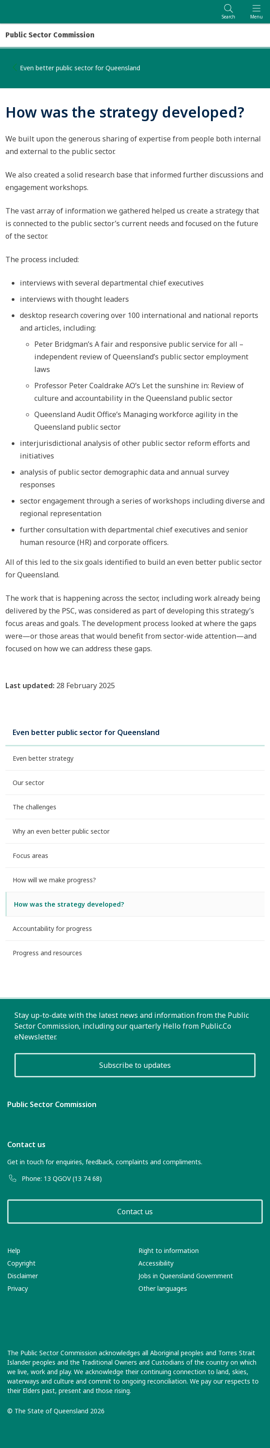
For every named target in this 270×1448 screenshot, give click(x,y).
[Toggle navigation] (256, 11)
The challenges (34, 807)
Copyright (21, 1263)
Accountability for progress (52, 928)
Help (13, 1250)
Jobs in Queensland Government (185, 1275)
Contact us (135, 1212)
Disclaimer (22, 1275)
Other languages (162, 1288)
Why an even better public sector (61, 831)
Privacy (17, 1288)
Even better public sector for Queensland (80, 68)
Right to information (168, 1250)
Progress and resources (47, 953)
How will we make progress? (54, 880)
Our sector (28, 782)
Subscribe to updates (135, 1065)
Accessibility (156, 1263)
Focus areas (30, 855)
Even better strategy (43, 758)
